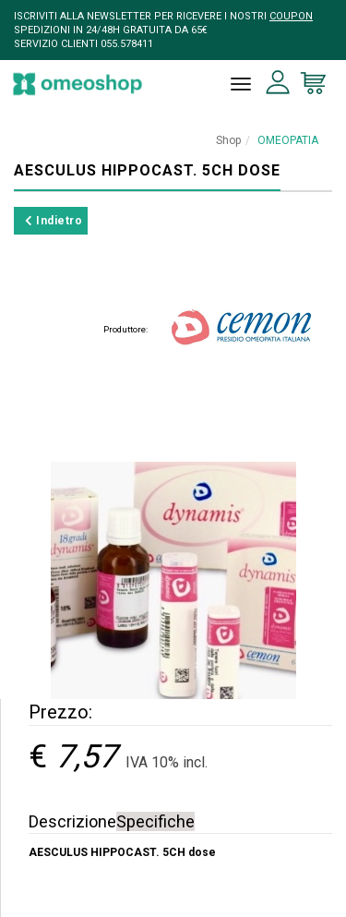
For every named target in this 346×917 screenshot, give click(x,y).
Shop (228, 140)
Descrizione (72, 821)
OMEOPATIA (287, 140)
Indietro (53, 220)
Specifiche (155, 821)
